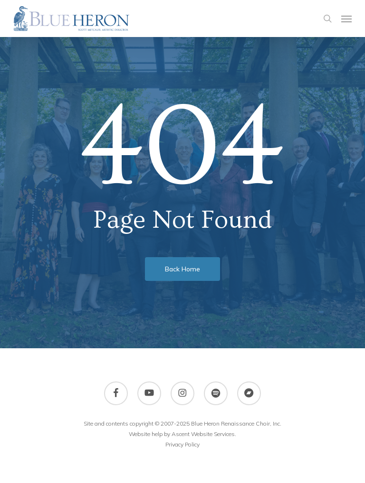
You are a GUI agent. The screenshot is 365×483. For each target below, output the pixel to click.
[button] (346, 18)
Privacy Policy (182, 444)
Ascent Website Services (203, 433)
